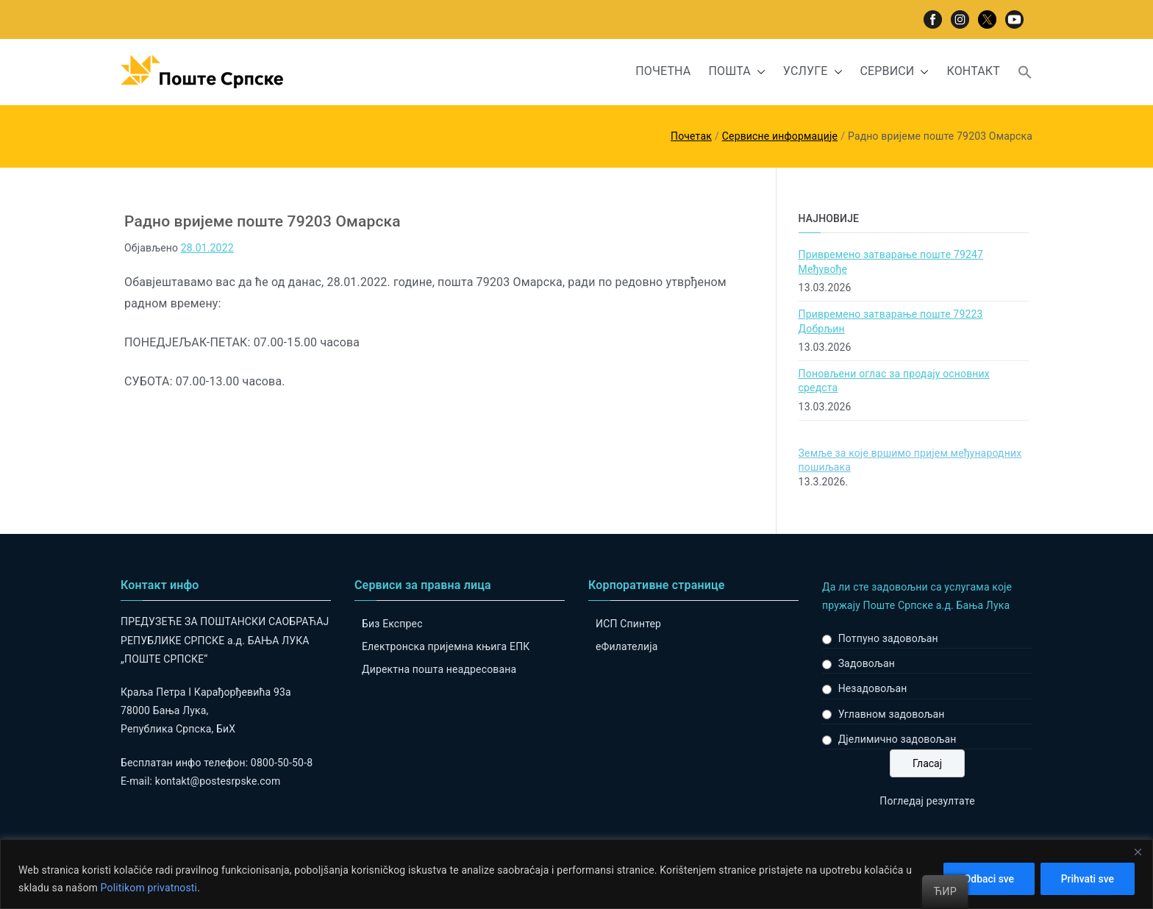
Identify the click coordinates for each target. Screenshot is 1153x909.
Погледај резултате (926, 801)
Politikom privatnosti (149, 888)
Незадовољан (872, 688)
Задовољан (866, 663)
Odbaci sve (985, 879)
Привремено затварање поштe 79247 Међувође (891, 262)
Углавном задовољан (891, 714)
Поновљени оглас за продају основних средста (894, 381)
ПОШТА (736, 71)
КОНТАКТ (973, 71)
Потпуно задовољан (888, 638)
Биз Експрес (392, 624)
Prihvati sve (1086, 879)
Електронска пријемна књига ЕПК (445, 646)
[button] (758, 71)
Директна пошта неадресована (439, 669)
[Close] (1137, 851)
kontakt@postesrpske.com (218, 781)
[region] (576, 874)
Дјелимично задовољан (897, 739)
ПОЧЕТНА (662, 71)
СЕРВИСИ (894, 71)
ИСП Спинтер (628, 624)
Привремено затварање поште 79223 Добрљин (891, 321)
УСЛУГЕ (813, 71)
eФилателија (626, 646)
